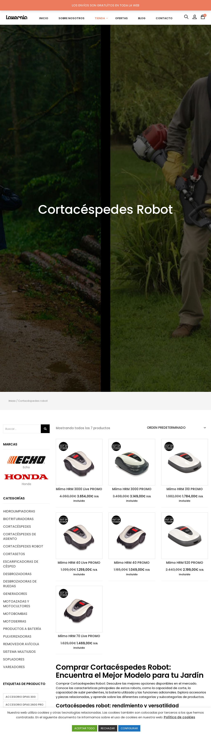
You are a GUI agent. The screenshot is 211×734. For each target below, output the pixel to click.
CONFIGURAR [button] (129, 728)
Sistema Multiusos (19, 651)
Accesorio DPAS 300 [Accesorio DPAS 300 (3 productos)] (21, 697)
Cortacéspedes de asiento (19, 536)
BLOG (141, 18)
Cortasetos (14, 554)
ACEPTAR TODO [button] (84, 728)
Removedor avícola (21, 644)
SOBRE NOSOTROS (71, 18)
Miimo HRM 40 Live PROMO (79, 563)
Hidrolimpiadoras (19, 511)
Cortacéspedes (17, 526)
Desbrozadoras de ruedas (20, 583)
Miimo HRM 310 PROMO (184, 489)
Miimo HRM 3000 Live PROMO (79, 489)
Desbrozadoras (17, 574)
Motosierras (14, 621)
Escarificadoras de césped (20, 564)
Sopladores (13, 659)
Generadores (15, 593)
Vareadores (14, 667)
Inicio (12, 401)
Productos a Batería (22, 628)
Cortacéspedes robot (23, 546)
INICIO (43, 18)
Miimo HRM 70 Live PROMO (79, 636)
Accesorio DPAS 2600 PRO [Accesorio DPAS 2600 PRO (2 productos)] (24, 705)
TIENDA (100, 18)
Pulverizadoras (17, 636)
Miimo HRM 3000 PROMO (131, 489)
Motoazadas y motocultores (16, 603)
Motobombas (15, 613)
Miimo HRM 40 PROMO (132, 563)
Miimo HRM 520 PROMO (184, 563)
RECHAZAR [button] (108, 728)
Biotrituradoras (18, 519)
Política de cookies (179, 717)
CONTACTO (164, 18)
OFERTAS (121, 18)
